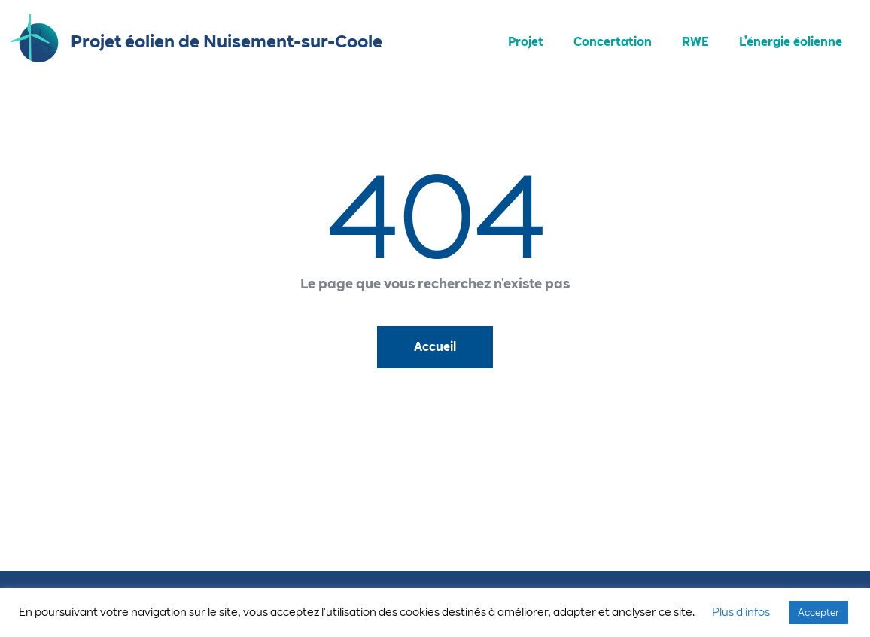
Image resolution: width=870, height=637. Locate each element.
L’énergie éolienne (790, 42)
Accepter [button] (818, 612)
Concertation (612, 42)
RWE (695, 42)
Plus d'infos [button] (741, 612)
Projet (525, 42)
